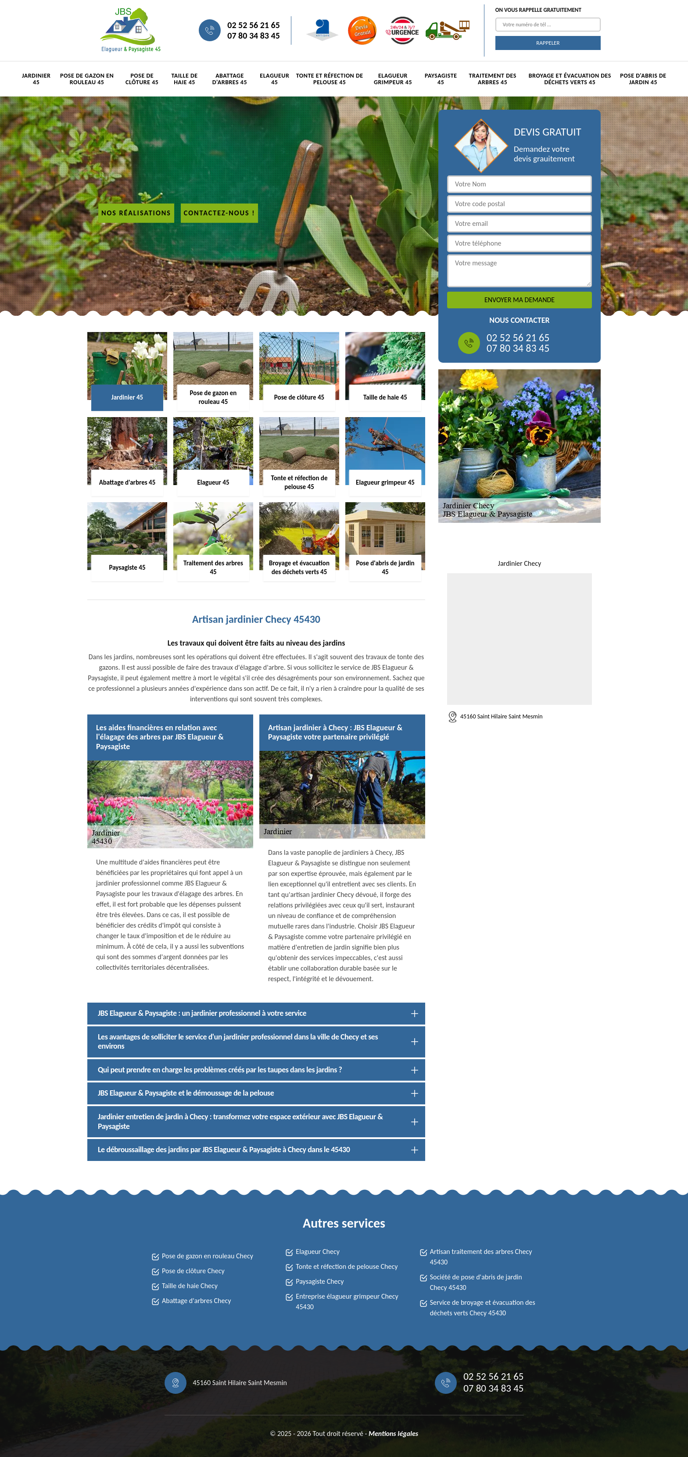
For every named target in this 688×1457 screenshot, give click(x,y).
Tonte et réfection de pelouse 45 (329, 79)
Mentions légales (393, 1433)
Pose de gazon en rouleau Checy (207, 1256)
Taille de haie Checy (190, 1286)
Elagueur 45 (274, 79)
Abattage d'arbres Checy (196, 1300)
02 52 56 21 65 (253, 25)
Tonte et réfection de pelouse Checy (347, 1266)
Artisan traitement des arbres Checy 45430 (481, 1256)
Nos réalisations (136, 213)
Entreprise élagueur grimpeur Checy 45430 (347, 1301)
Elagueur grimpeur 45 (393, 79)
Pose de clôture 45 (141, 79)
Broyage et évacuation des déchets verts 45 (570, 79)
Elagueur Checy (318, 1251)
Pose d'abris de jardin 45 (643, 79)
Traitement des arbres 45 (492, 79)
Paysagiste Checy (320, 1281)
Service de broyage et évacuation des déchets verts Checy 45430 (482, 1307)
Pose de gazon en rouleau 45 (87, 79)
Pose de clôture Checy (193, 1271)
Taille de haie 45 (185, 79)
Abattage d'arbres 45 (229, 79)
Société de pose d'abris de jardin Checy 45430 (476, 1282)
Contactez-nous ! (219, 213)
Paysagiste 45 (441, 79)
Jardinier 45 (36, 79)
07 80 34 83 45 (253, 35)
